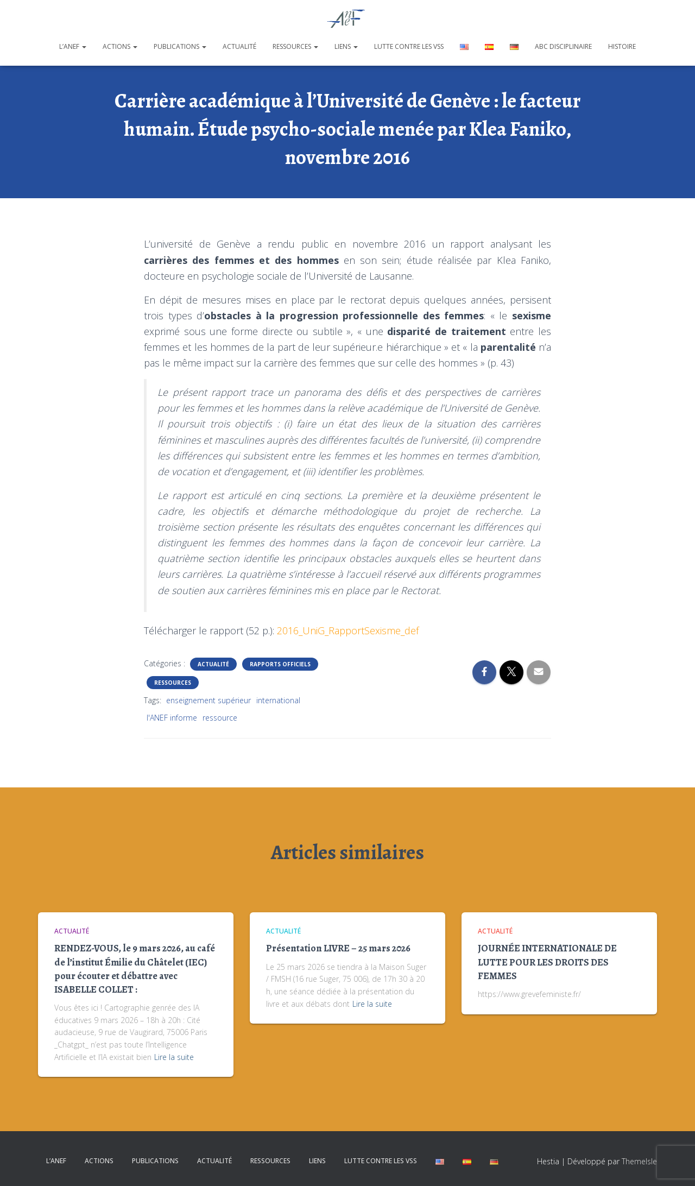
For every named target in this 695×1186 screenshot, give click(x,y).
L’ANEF (72, 46)
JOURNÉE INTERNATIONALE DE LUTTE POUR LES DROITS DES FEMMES (547, 962)
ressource (220, 717)
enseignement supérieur (208, 700)
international (278, 700)
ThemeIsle (639, 1161)
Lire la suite (174, 1057)
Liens (346, 46)
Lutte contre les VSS (409, 46)
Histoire (622, 46)
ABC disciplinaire (563, 46)
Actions (120, 46)
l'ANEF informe (172, 717)
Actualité (239, 46)
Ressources (295, 46)
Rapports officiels (280, 664)
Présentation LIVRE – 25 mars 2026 (338, 948)
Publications (180, 46)
